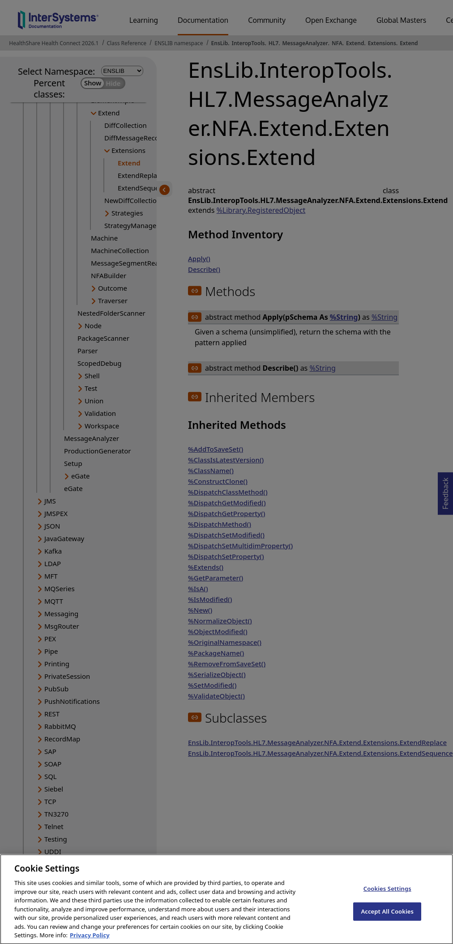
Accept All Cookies (387, 918)
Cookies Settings (387, 896)
